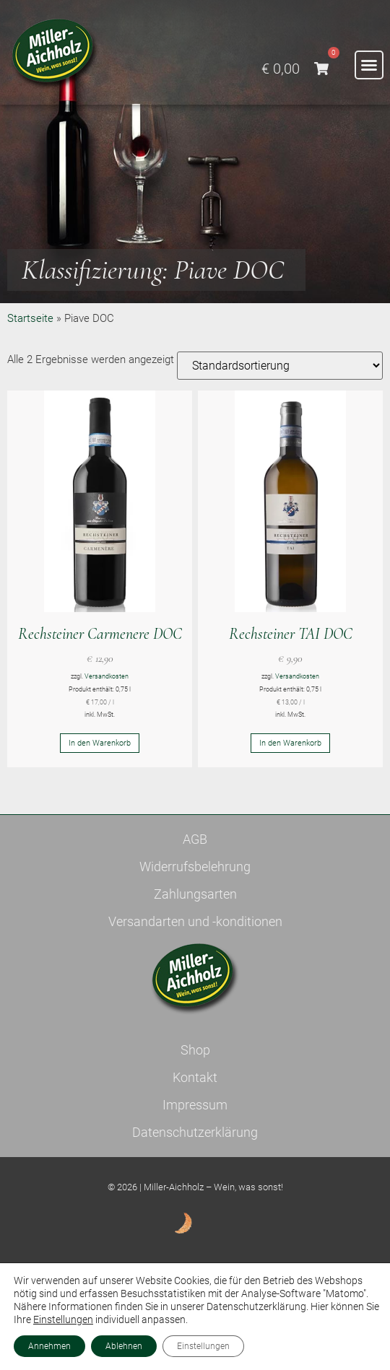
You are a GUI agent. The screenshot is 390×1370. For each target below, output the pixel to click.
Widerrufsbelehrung (195, 866)
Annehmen (49, 1346)
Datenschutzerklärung (195, 1132)
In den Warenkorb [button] (100, 743)
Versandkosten (106, 676)
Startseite (30, 318)
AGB (195, 839)
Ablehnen (123, 1346)
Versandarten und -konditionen (195, 921)
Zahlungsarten (195, 894)
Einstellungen (63, 1319)
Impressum (195, 1104)
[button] (369, 65)
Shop (195, 1049)
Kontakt (195, 1077)
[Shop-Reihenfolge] (280, 366)
